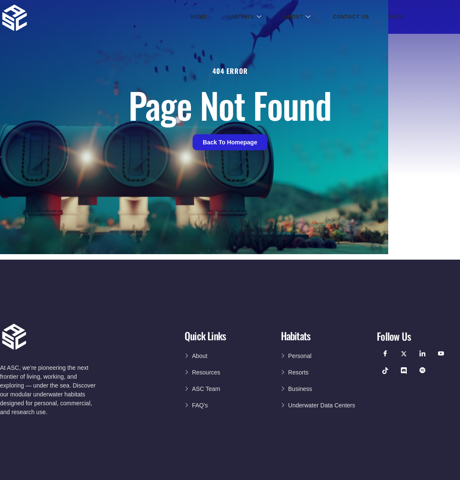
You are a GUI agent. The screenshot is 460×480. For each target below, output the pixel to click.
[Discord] (403, 370)
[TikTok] (385, 370)
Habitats (244, 17)
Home (199, 17)
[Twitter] (403, 353)
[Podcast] (422, 370)
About (297, 17)
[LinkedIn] (422, 353)
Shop (396, 17)
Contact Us (351, 17)
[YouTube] (441, 353)
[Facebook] (385, 353)
